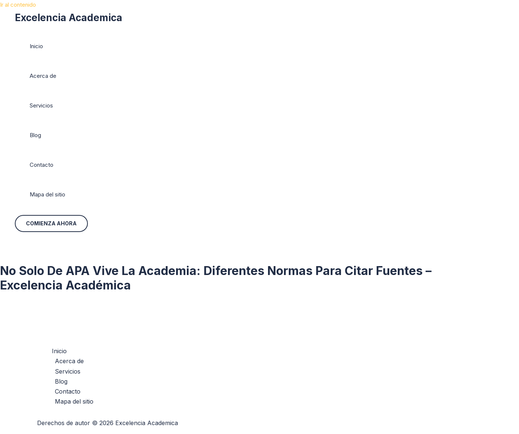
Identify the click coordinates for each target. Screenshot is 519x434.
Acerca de (43, 75)
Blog (35, 135)
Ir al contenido (18, 4)
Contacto (41, 164)
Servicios (41, 105)
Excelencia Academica (68, 17)
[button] (51, 223)
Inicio (36, 46)
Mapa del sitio (47, 194)
